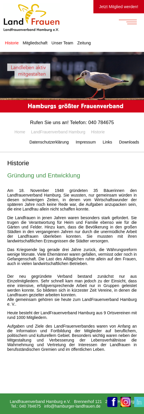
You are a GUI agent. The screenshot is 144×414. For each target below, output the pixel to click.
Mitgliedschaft (35, 43)
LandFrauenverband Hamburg (58, 132)
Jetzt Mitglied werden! (118, 6)
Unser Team (62, 43)
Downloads (129, 142)
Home (19, 132)
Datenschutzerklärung (49, 142)
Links (107, 142)
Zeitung (84, 43)
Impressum (86, 142)
